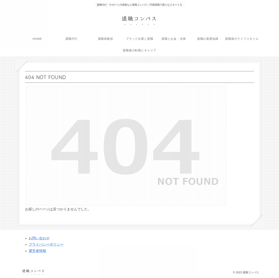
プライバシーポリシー (46, 244)
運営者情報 (37, 251)
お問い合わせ (39, 238)
